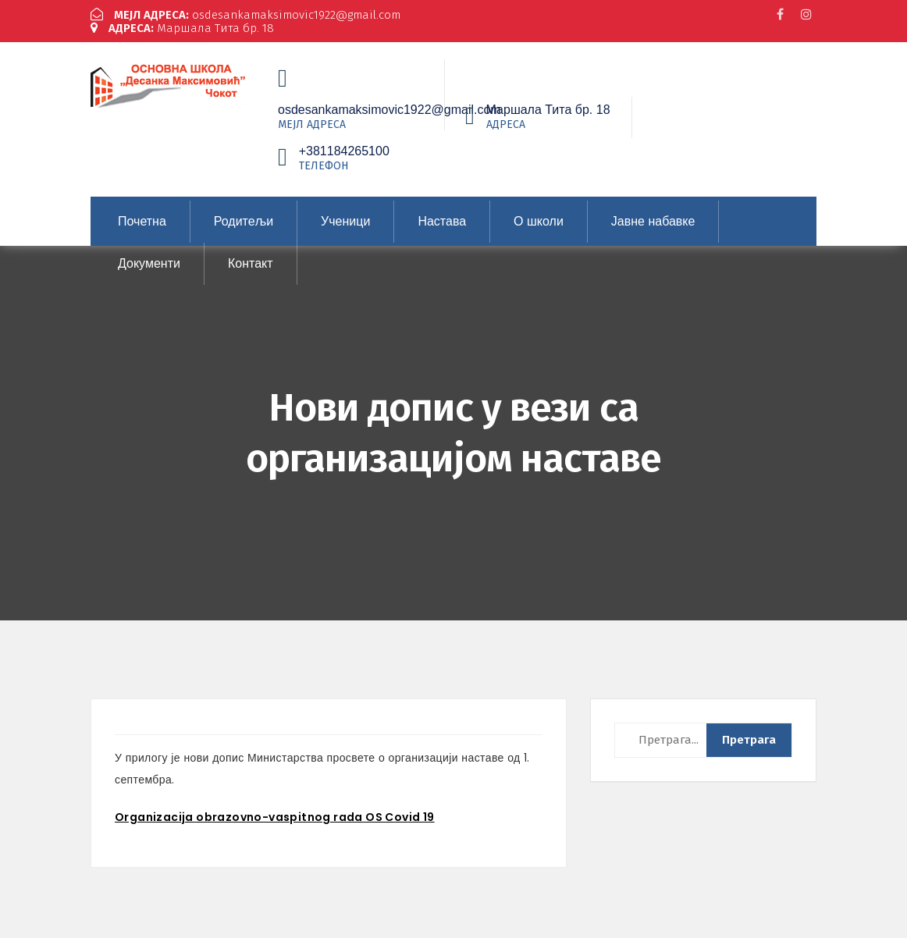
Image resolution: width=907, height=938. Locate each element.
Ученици (345, 221)
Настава (442, 221)
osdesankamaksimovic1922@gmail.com (245, 15)
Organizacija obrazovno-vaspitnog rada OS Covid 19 (275, 817)
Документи (149, 263)
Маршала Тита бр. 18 (182, 28)
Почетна (142, 221)
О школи (539, 221)
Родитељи (243, 221)
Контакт (250, 263)
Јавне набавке (653, 221)
